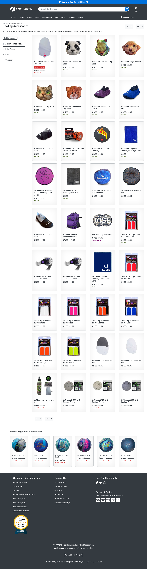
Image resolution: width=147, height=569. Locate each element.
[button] (14, 17)
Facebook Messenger (62, 502)
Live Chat (59, 494)
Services (16, 490)
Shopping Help (18, 486)
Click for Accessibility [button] (20, 507)
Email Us (58, 490)
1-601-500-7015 (63, 486)
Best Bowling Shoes (19, 502)
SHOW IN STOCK (14, 44)
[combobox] (81, 9)
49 (138, 26)
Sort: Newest (9, 38)
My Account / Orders (20, 482)
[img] (118, 500)
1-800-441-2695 (61, 482)
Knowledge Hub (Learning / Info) (24, 494)
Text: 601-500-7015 (62, 498)
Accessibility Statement (21, 511)
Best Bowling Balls (19, 498)
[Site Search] (127, 9)
